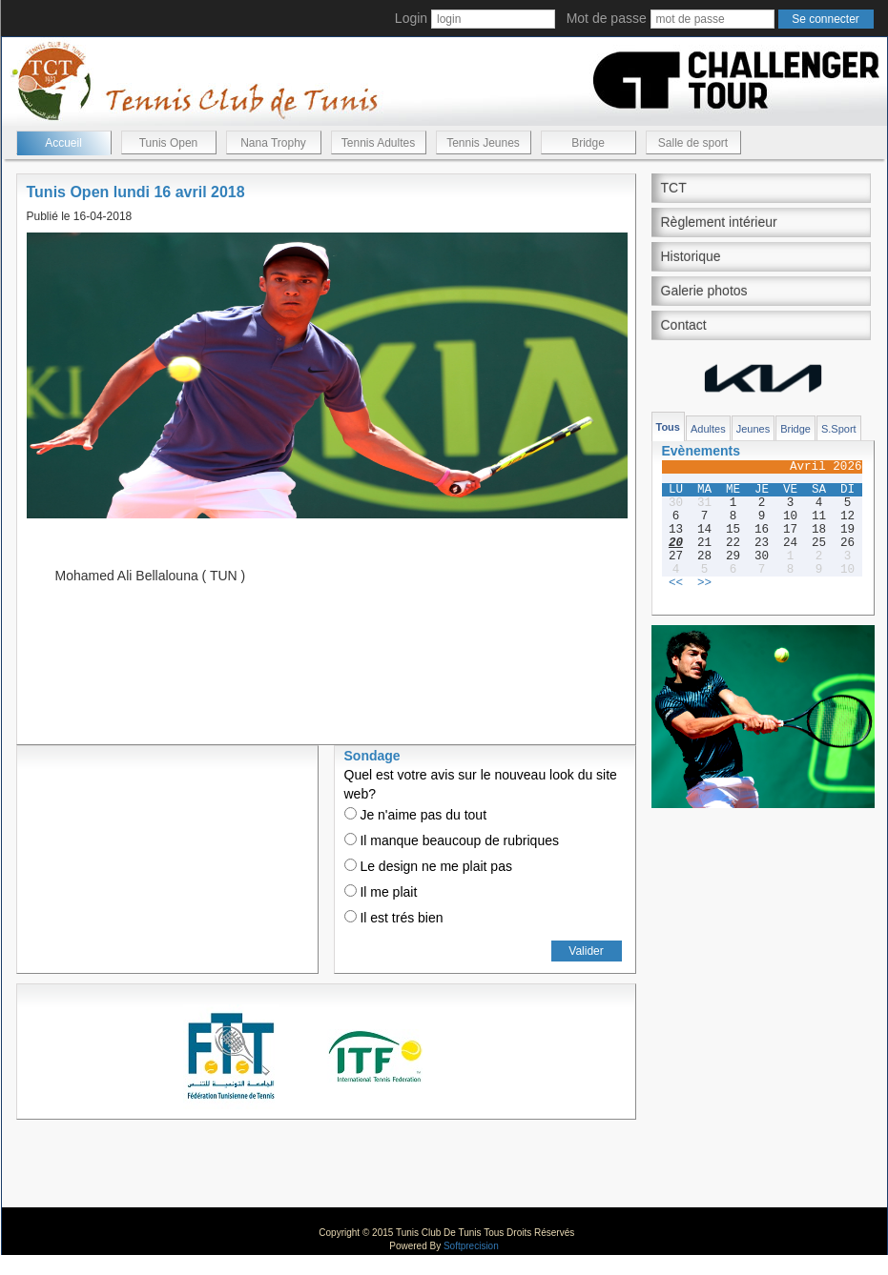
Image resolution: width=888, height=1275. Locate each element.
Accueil (63, 143)
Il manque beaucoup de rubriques (451, 840)
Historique (691, 256)
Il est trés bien (394, 917)
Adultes (708, 429)
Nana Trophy (273, 143)
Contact (684, 325)
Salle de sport (693, 143)
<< (676, 583)
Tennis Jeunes (483, 143)
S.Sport (839, 429)
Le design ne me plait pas (428, 866)
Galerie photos (704, 290)
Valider (585, 951)
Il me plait (381, 892)
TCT (674, 187)
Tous (668, 427)
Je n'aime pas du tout (415, 814)
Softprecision (471, 1246)
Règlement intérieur (719, 222)
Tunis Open (168, 143)
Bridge (588, 143)
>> (704, 583)
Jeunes (753, 429)
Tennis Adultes (378, 143)
